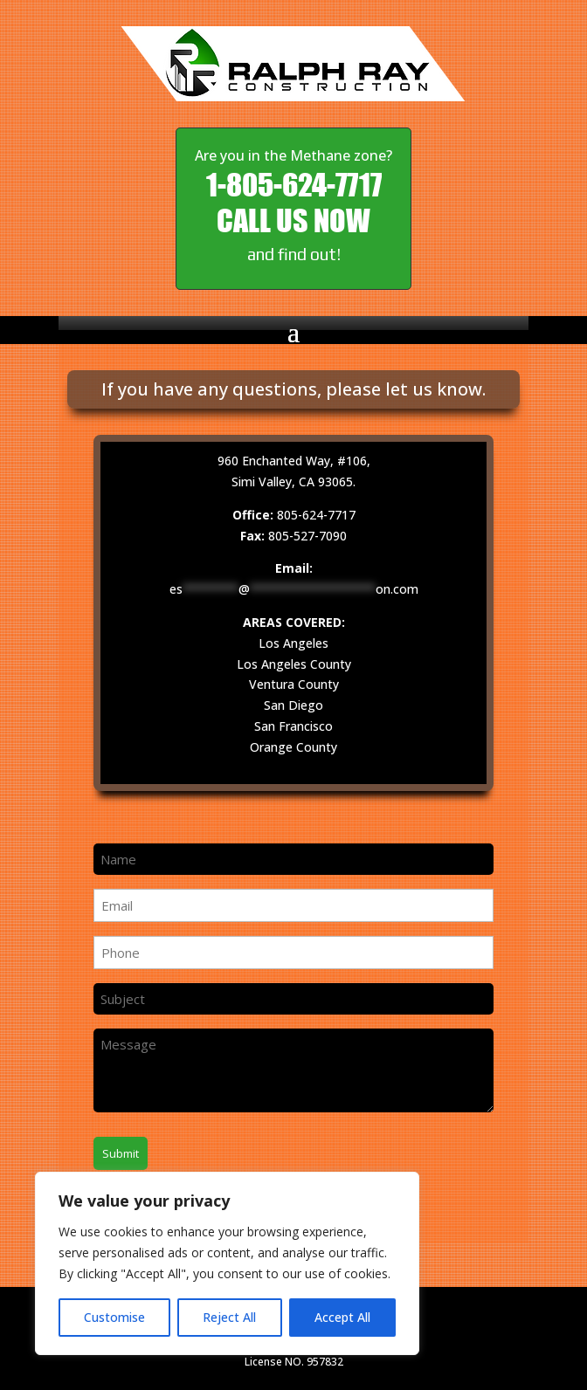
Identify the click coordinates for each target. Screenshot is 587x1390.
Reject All (229, 1317)
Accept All (342, 1317)
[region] (227, 1263)
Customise (114, 1317)
